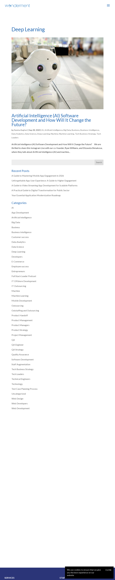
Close (108, 570)
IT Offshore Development (24, 281)
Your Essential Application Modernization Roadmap (36, 195)
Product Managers (20, 325)
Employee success (20, 266)
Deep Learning (43, 134)
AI (43, 130)
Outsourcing (17, 305)
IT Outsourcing (19, 286)
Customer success (20, 237)
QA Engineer (18, 344)
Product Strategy (20, 330)
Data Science (30, 134)
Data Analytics (18, 134)
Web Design (17, 398)
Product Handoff (20, 315)
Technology (17, 384)
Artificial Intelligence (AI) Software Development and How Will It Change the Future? (51, 120)
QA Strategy (17, 349)
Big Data (67, 130)
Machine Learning (66, 134)
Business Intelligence (89, 130)
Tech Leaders (18, 374)
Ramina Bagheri (20, 130)
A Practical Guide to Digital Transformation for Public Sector (41, 190)
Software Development (23, 359)
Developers (17, 256)
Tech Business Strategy (85, 134)
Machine (54, 134)
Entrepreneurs (18, 271)
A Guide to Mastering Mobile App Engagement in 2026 (38, 175)
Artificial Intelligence (54, 130)
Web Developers (20, 403)
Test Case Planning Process (25, 388)
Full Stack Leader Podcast (24, 276)
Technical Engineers (21, 379)
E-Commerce (18, 261)
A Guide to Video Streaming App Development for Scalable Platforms (45, 185)
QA (13, 339)
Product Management (22, 320)
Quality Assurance (20, 354)
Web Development (21, 408)
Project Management (22, 335)
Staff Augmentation (21, 364)
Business (76, 130)
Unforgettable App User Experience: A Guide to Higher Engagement (44, 180)
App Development (20, 212)
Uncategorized (19, 393)
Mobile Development (22, 300)
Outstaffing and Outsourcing (25, 310)
